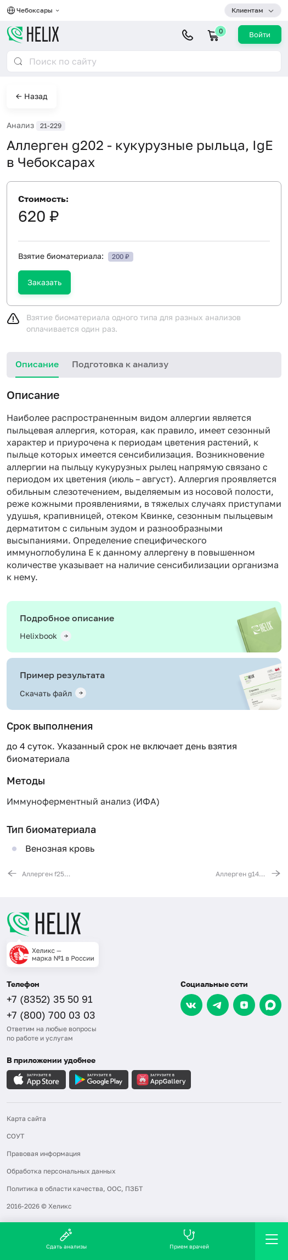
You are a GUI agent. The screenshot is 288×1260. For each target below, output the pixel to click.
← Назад (31, 96)
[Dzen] (244, 1005)
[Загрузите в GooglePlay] (98, 1079)
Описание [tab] (37, 364)
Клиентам (247, 10)
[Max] (270, 1005)
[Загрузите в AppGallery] (161, 1079)
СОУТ (15, 1136)
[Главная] (144, 924)
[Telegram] (218, 1005)
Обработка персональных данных (61, 1171)
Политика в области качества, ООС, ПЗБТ (75, 1188)
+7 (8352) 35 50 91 (50, 999)
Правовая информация (44, 1153)
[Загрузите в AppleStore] (36, 1079)
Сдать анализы (66, 1239)
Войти (259, 34)
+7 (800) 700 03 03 (51, 1015)
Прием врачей (189, 1239)
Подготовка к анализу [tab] (120, 364)
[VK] (191, 1005)
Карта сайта (26, 1118)
